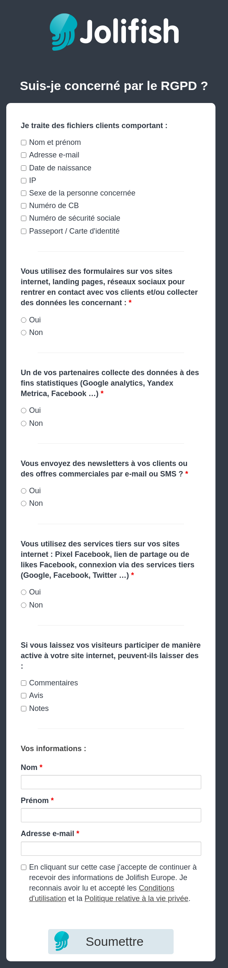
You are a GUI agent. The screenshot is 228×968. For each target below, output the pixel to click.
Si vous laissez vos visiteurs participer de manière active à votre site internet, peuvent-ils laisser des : (111, 655)
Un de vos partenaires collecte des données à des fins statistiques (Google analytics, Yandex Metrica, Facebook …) (110, 383)
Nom (32, 767)
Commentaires (49, 683)
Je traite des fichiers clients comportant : (94, 125)
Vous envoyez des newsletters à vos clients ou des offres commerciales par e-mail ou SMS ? (104, 468)
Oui (31, 320)
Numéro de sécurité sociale (70, 218)
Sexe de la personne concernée (78, 193)
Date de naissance (56, 168)
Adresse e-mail (50, 155)
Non (32, 332)
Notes (35, 708)
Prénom (37, 800)
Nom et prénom (51, 142)
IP (28, 180)
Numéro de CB (50, 205)
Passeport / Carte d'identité (70, 231)
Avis (32, 695)
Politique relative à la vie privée (136, 898)
